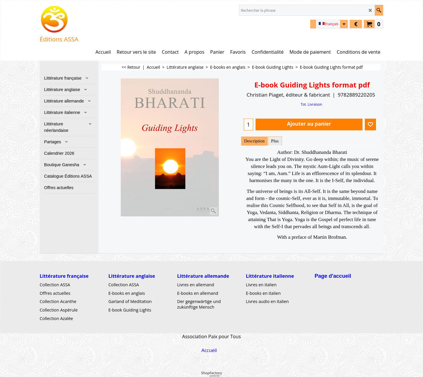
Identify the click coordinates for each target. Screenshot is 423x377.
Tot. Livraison (311, 104)
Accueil (209, 350)
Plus (275, 141)
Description (254, 141)
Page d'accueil (333, 276)
